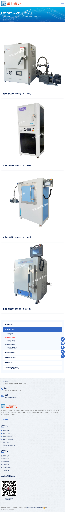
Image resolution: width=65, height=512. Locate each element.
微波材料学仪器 (22, 16)
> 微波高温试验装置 (11, 344)
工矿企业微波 (5, 470)
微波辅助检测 (5, 461)
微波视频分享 (9, 499)
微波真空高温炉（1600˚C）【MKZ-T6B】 (17, 237)
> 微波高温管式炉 (10, 341)
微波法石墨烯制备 (6, 467)
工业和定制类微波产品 (12, 368)
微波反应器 (8, 363)
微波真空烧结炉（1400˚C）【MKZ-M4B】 (17, 309)
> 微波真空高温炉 (10, 337)
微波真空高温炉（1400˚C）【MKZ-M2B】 (17, 94)
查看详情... (6, 419)
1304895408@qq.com (11, 397)
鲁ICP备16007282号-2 (37, 507)
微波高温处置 (5, 458)
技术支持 (28, 507)
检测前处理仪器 (9, 352)
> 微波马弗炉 (9, 334)
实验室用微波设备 (10, 357)
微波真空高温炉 (32, 16)
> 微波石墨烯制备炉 (11, 348)
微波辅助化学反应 (6, 456)
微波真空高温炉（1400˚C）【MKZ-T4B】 (17, 165)
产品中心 (14, 16)
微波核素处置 (5, 464)
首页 (9, 16)
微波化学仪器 (9, 324)
